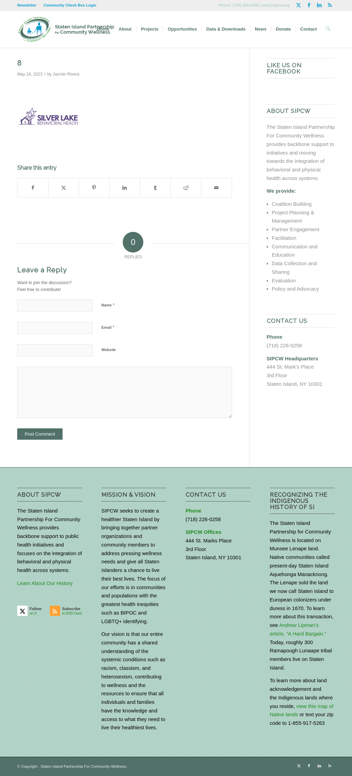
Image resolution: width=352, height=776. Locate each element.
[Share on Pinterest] (94, 187)
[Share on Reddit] (186, 187)
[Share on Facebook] (33, 187)
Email (107, 327)
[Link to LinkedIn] (319, 5)
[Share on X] (63, 187)
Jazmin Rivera (66, 74)
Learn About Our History (45, 583)
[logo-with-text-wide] (66, 29)
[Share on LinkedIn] (125, 187)
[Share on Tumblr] (155, 187)
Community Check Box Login (70, 5)
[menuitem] (28, 5)
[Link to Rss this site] (329, 5)
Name (107, 304)
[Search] (328, 29)
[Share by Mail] (216, 187)
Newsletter (26, 5)
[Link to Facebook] (309, 5)
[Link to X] (299, 5)
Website (108, 350)
